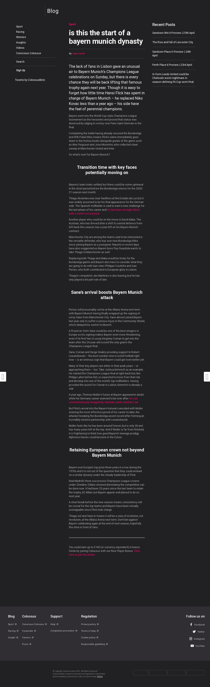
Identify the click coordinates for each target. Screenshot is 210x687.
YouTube (197, 645)
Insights (21, 42)
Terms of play (90, 631)
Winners (21, 37)
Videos (20, 47)
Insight (13, 638)
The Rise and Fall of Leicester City (172, 42)
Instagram (196, 638)
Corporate (29, 631)
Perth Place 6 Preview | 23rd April (172, 64)
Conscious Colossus (28, 53)
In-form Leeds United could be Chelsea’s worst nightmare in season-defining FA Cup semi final (173, 78)
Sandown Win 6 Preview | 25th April (173, 32)
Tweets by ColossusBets (30, 79)
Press (26, 644)
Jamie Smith (78, 53)
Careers (28, 638)
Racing (20, 31)
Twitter (198, 631)
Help (54, 624)
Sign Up (20, 70)
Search (20, 61)
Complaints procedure (64, 631)
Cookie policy (90, 638)
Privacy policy (90, 624)
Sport (19, 26)
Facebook (197, 624)
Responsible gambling (94, 644)
